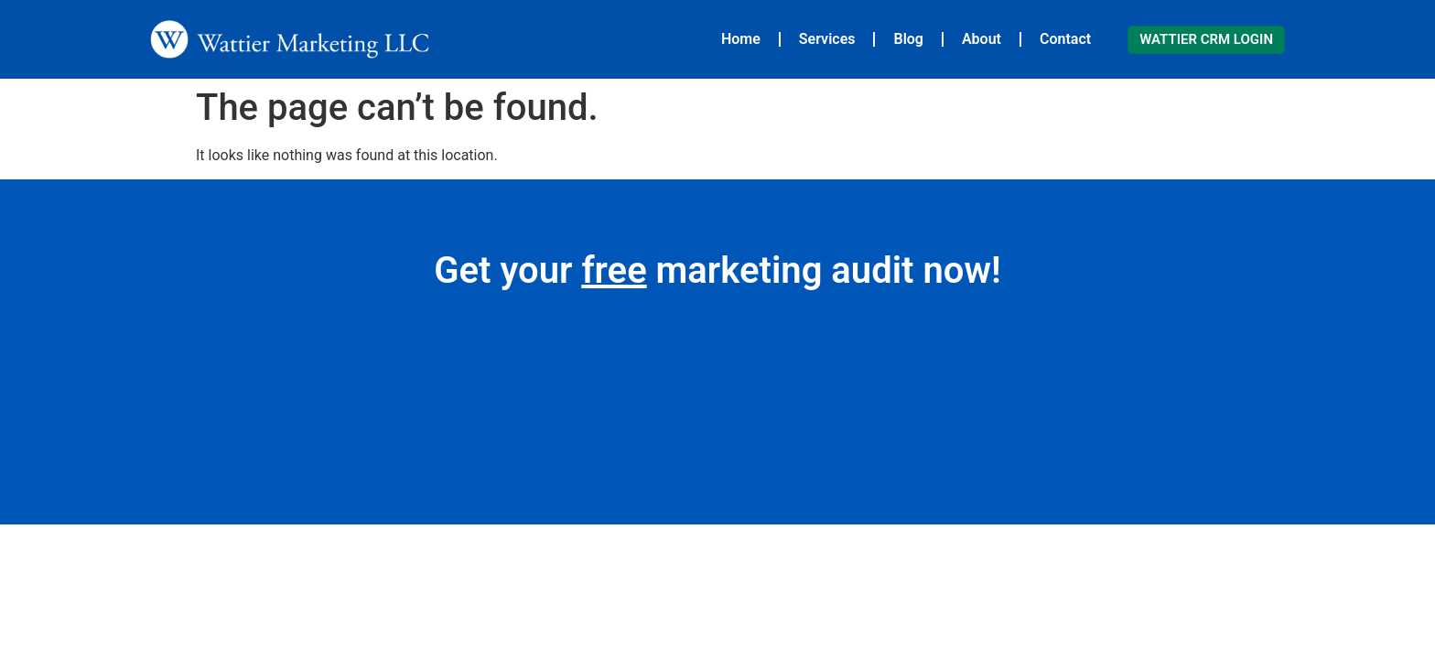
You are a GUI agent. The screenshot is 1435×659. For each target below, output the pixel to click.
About (981, 39)
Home (741, 39)
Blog (907, 39)
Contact (1065, 39)
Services (827, 39)
